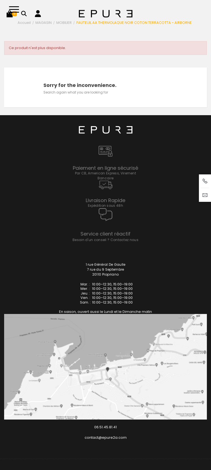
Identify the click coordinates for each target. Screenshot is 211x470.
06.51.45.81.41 (105, 427)
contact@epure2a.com (106, 437)
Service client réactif (105, 233)
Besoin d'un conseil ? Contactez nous (105, 239)
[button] (9, 13)
